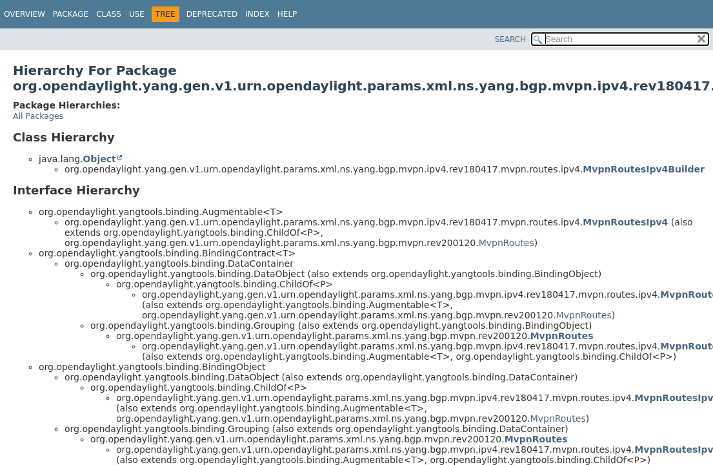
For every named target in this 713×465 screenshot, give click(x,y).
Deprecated (212, 14)
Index (257, 14)
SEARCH (511, 39)
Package (70, 14)
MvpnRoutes (506, 243)
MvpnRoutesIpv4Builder (644, 169)
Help (287, 14)
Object (99, 159)
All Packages (38, 116)
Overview (24, 14)
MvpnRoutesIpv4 (625, 222)
